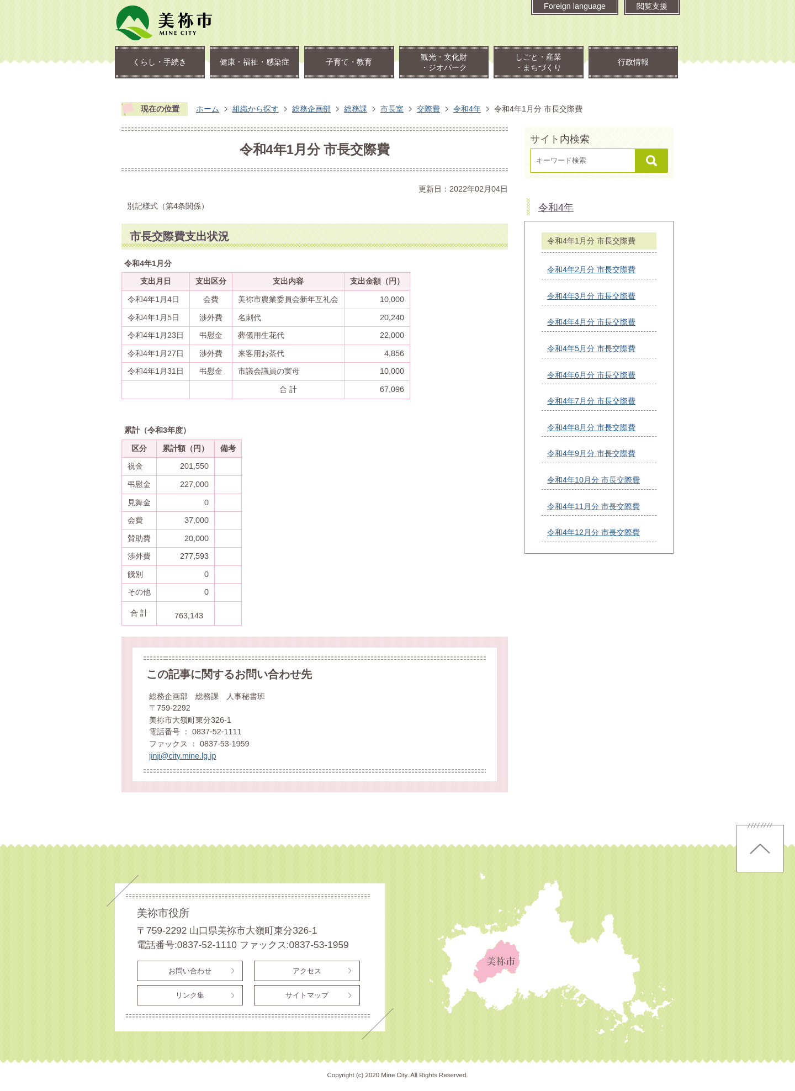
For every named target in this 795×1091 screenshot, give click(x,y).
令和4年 (467, 108)
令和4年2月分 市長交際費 (591, 269)
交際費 (428, 108)
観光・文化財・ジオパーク (444, 62)
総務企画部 (311, 108)
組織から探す (255, 108)
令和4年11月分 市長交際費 (593, 506)
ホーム (207, 108)
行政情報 (633, 61)
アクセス (307, 971)
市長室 (392, 108)
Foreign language (575, 6)
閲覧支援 (652, 6)
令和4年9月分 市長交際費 (591, 453)
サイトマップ (306, 995)
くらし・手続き (159, 61)
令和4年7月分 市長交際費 (591, 400)
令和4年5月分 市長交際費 (591, 348)
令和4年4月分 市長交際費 (591, 321)
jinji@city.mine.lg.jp (182, 755)
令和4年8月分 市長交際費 (591, 427)
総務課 (355, 108)
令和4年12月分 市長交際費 (593, 532)
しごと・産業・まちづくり (538, 62)
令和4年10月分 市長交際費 (593, 479)
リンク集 (190, 995)
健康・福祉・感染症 (254, 61)
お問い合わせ (189, 971)
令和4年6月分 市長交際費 (591, 374)
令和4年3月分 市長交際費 (591, 296)
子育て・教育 (349, 61)
